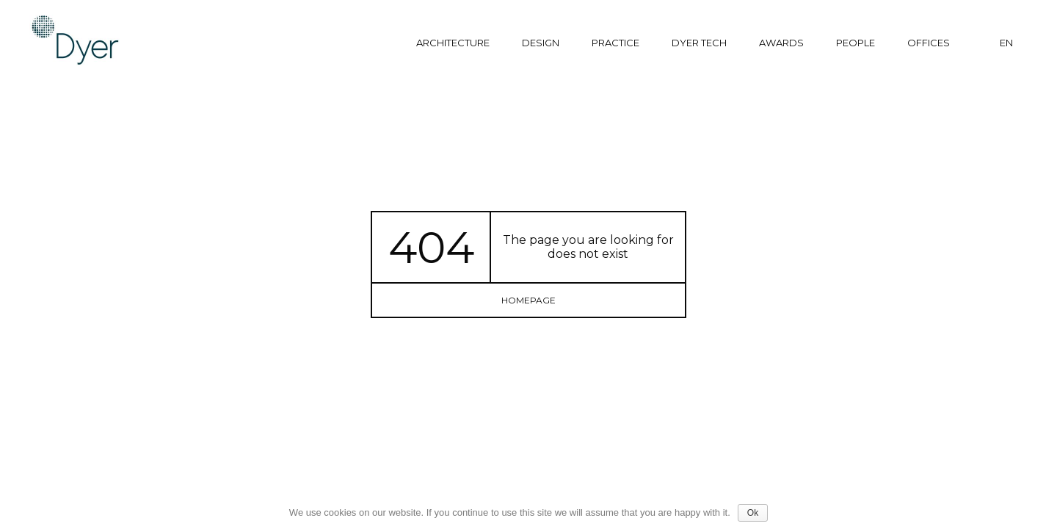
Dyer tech (699, 42)
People (855, 42)
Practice (615, 42)
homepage (528, 300)
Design (540, 42)
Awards (781, 42)
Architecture (453, 42)
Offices (928, 42)
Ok (752, 513)
